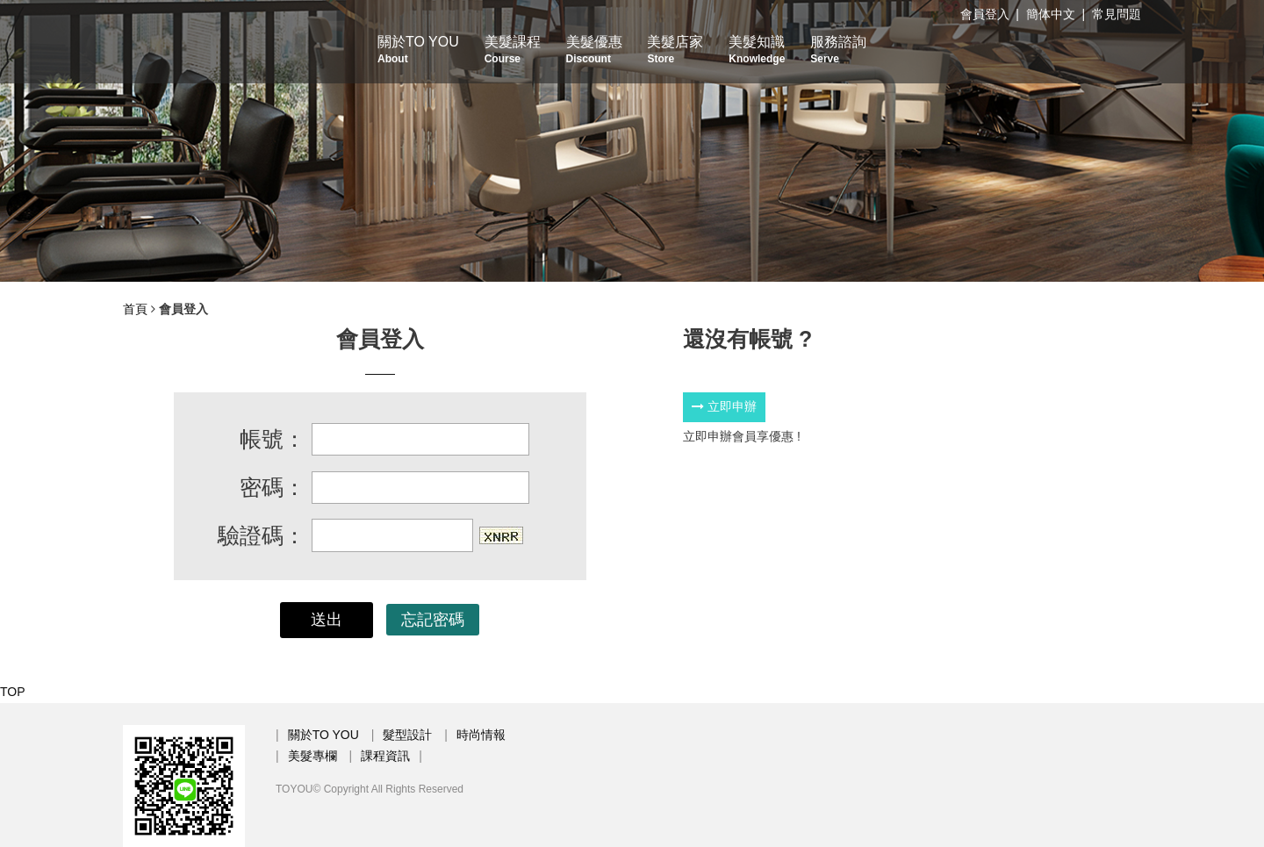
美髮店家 (675, 49)
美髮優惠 (594, 49)
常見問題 (1116, 14)
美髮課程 (513, 49)
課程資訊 (385, 756)
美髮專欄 (312, 756)
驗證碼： (261, 535)
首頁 (135, 309)
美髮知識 (757, 49)
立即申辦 (724, 406)
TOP (12, 692)
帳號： (272, 439)
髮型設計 (407, 735)
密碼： (272, 487)
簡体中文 (1050, 14)
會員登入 (984, 14)
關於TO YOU (418, 49)
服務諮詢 (838, 49)
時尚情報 (481, 735)
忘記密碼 (432, 619)
